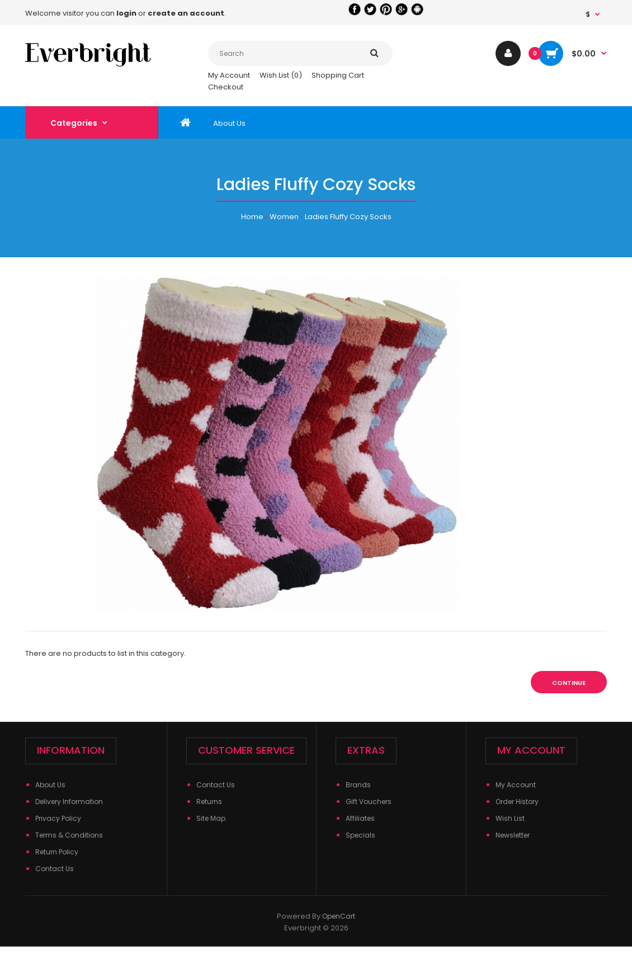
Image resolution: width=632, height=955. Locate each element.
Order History (517, 801)
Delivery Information (69, 801)
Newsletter (513, 835)
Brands (358, 784)
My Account (229, 75)
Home (252, 216)
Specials (360, 835)
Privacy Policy (58, 818)
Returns (209, 801)
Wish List (510, 818)
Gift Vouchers (369, 801)
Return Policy (56, 852)
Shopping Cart (338, 75)
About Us (50, 784)
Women (284, 216)
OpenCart (338, 916)
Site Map (210, 818)
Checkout (225, 87)
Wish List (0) (281, 75)
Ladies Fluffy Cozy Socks (348, 216)
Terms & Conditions (69, 835)
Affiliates (360, 818)
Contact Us (54, 868)
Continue (569, 682)
